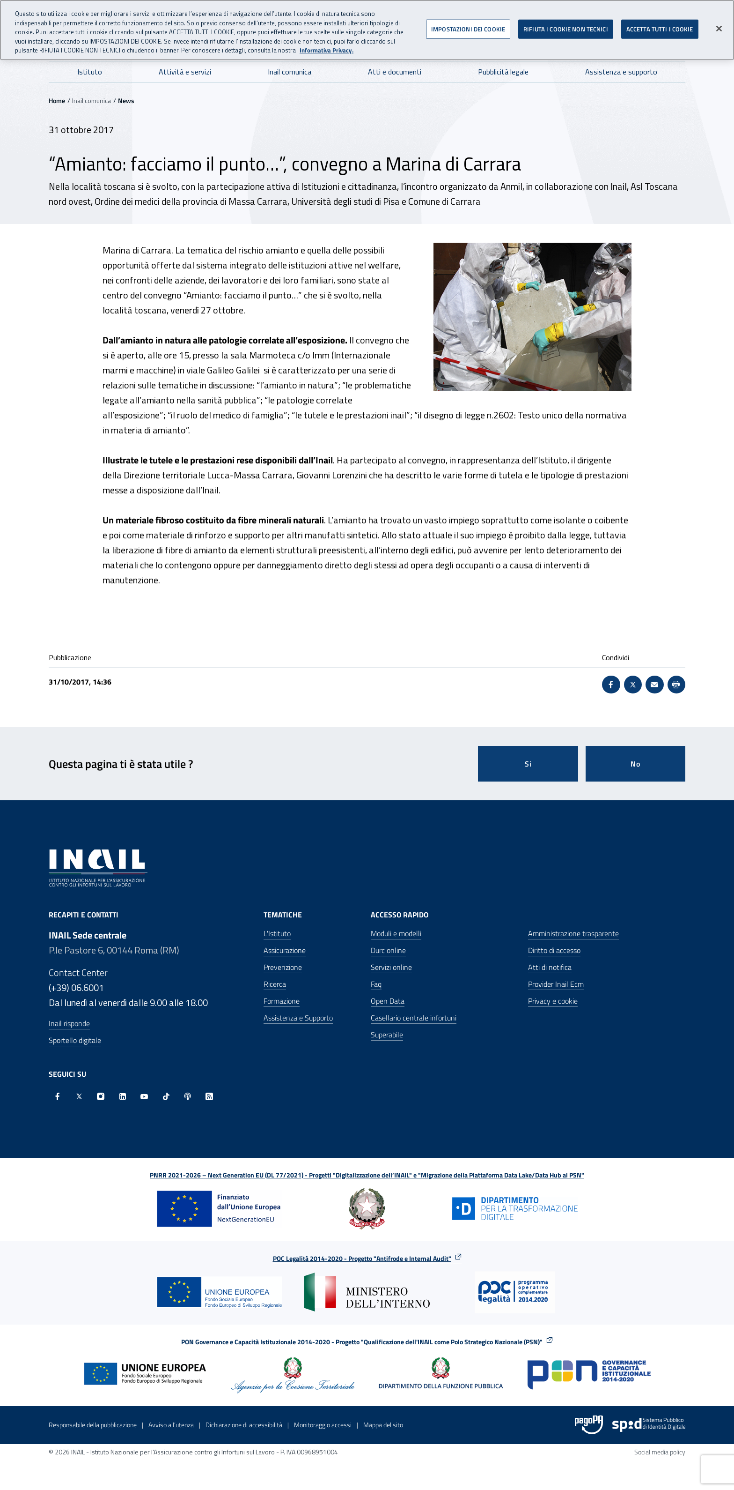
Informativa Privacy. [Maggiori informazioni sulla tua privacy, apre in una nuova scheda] (326, 45)
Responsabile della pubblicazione (93, 1425)
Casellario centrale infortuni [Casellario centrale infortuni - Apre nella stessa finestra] (413, 1017)
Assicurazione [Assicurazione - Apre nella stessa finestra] (285, 950)
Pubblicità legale (503, 71)
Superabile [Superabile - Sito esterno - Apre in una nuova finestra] (387, 1034)
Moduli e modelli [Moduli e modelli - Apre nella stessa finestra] (396, 933)
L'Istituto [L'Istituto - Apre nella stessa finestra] (277, 933)
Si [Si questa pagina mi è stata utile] (528, 763)
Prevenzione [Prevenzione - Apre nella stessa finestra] (283, 967)
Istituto (89, 71)
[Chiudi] (719, 23)
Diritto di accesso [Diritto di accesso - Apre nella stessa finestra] (554, 950)
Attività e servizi (185, 71)
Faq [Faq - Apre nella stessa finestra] (376, 984)
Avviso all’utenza (171, 1425)
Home (57, 100)
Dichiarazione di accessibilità (244, 1425)
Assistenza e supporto (621, 71)
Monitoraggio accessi (323, 1425)
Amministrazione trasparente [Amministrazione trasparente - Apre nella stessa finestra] (573, 933)
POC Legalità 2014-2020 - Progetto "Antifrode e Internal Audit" (362, 1258)
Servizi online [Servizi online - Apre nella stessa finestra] (391, 967)
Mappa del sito (383, 1425)
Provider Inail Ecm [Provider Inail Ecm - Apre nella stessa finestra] (556, 984)
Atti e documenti (394, 71)
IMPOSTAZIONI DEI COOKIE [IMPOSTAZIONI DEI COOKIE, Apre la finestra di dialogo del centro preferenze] (468, 24)
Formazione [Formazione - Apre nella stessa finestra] (282, 1000)
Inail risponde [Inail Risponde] (69, 1023)
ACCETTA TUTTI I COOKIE (659, 24)
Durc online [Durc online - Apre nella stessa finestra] (388, 950)
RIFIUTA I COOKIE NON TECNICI (565, 24)
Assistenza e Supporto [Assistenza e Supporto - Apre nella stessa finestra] (298, 1017)
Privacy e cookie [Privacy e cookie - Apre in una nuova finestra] (553, 1000)
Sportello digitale (75, 1040)
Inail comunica (289, 71)
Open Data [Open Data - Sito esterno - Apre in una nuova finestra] (387, 1000)
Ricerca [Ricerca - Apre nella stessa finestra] (275, 984)
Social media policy (659, 1452)
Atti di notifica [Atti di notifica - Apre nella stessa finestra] (550, 967)
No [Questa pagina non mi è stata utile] (635, 763)
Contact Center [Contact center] (78, 972)
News (126, 100)
